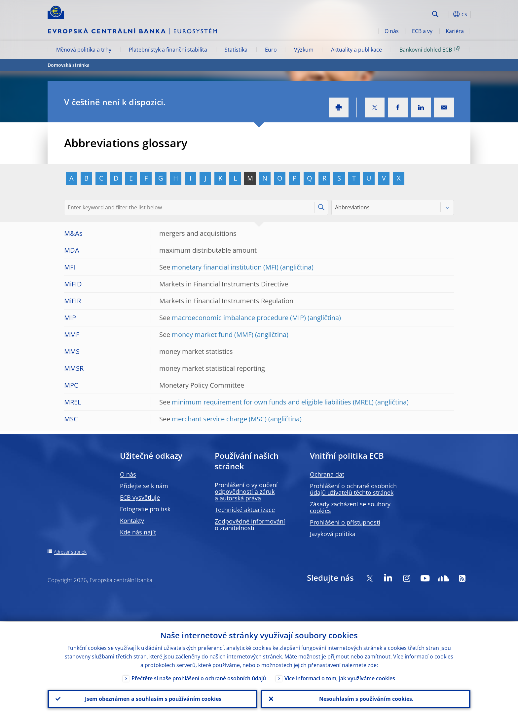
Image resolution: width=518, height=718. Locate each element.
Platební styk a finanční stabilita (168, 49)
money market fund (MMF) (212, 334)
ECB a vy (422, 31)
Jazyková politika (332, 534)
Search (435, 14)
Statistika (236, 49)
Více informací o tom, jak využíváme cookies (339, 677)
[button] (447, 14)
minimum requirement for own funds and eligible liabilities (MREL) (273, 402)
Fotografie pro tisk (145, 509)
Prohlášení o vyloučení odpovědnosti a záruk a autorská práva (246, 491)
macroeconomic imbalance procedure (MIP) (239, 317)
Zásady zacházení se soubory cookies (350, 507)
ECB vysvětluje (140, 497)
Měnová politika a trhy (83, 49)
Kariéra (455, 31)
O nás (392, 31)
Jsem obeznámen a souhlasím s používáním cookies (152, 698)
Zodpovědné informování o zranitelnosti (250, 524)
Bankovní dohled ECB (430, 49)
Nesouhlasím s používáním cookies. (365, 698)
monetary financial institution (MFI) (225, 267)
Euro (271, 49)
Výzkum (304, 49)
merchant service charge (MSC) (219, 418)
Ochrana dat (327, 474)
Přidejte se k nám (144, 486)
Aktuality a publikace (356, 49)
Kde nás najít (138, 532)
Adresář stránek (70, 552)
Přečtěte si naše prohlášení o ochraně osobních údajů (198, 677)
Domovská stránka (69, 65)
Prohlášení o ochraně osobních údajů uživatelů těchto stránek (353, 489)
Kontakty (132, 521)
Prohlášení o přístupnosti (345, 522)
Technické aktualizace (245, 510)
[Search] (397, 13)
